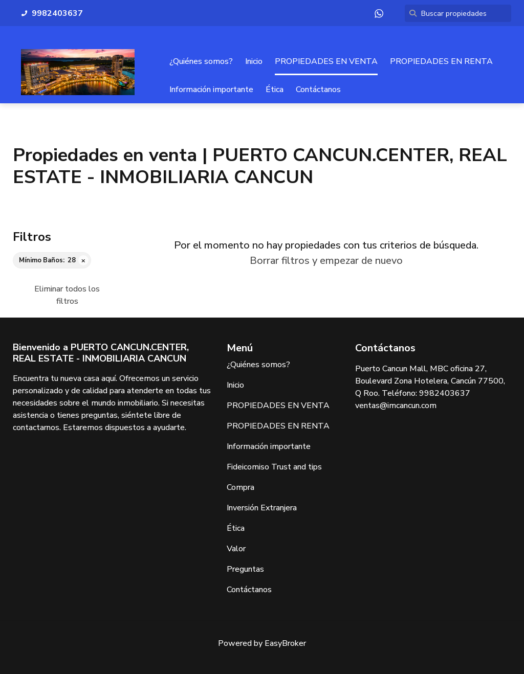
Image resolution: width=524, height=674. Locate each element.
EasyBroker (285, 643)
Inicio (254, 61)
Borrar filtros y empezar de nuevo (326, 260)
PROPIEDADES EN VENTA (326, 61)
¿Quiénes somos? (201, 61)
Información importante (211, 89)
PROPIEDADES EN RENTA (441, 61)
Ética (274, 89)
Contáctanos (318, 89)
